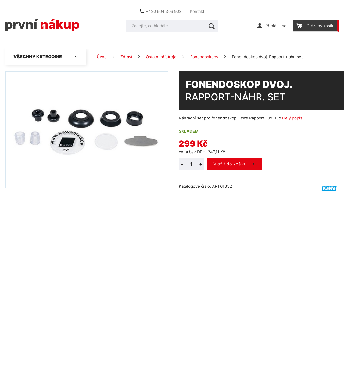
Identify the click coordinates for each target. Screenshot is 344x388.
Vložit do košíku (229, 163)
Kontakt (197, 11)
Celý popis (292, 118)
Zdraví (126, 56)
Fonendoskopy (204, 56)
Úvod (102, 56)
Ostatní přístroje (161, 56)
